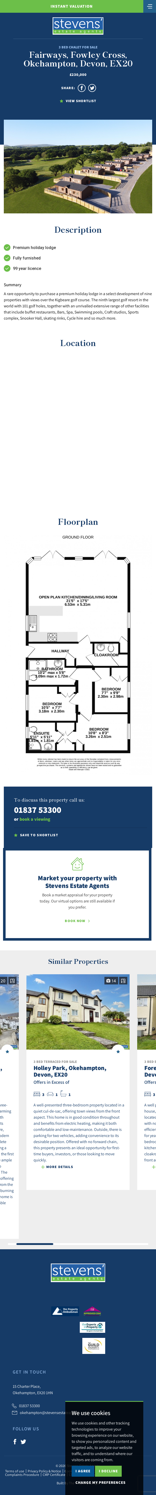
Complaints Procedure (22, 1474)
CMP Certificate (54, 1474)
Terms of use (14, 1471)
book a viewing (35, 819)
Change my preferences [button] (100, 1482)
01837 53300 (37, 809)
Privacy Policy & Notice (44, 1471)
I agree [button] (82, 1471)
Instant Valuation (72, 6)
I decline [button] (108, 1471)
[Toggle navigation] (149, 6)
